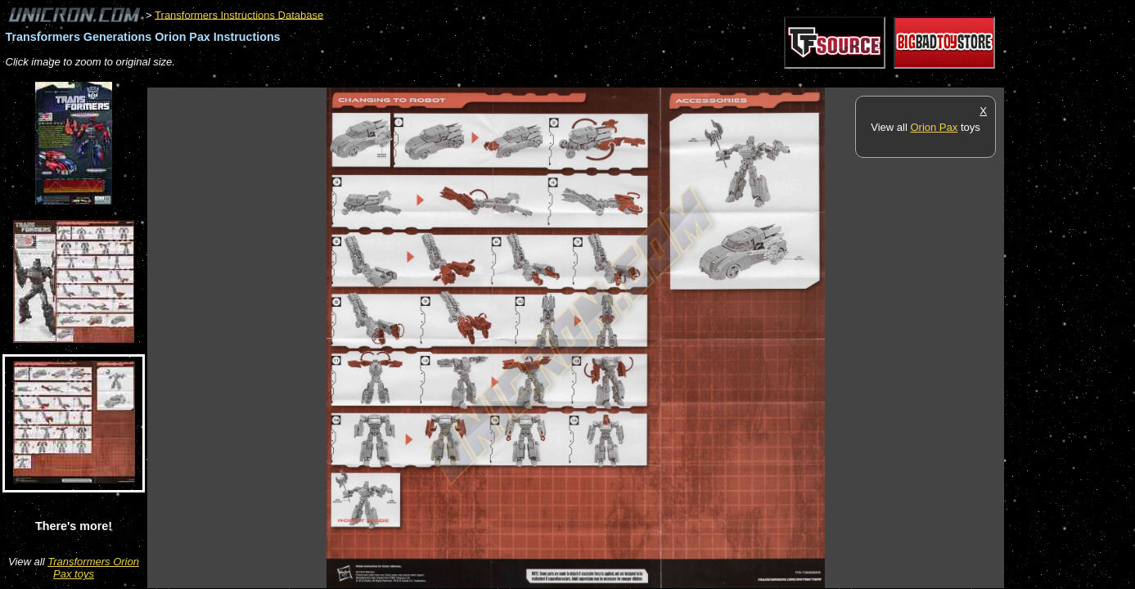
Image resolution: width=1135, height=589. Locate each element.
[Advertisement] (445, 79)
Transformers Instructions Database (239, 14)
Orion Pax (933, 127)
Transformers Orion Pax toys (93, 567)
